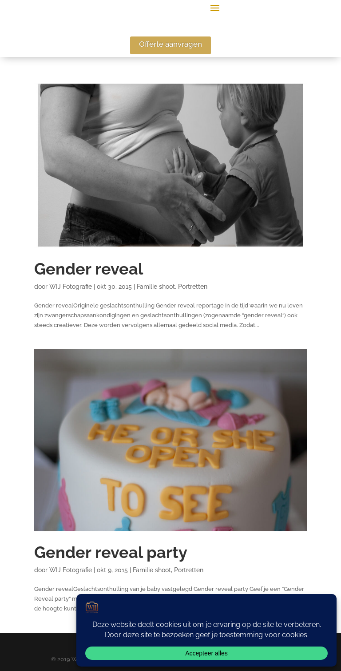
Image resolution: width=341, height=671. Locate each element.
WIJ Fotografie (70, 286)
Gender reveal (88, 269)
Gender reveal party (110, 552)
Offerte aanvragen (170, 44)
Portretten (192, 286)
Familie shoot (156, 286)
